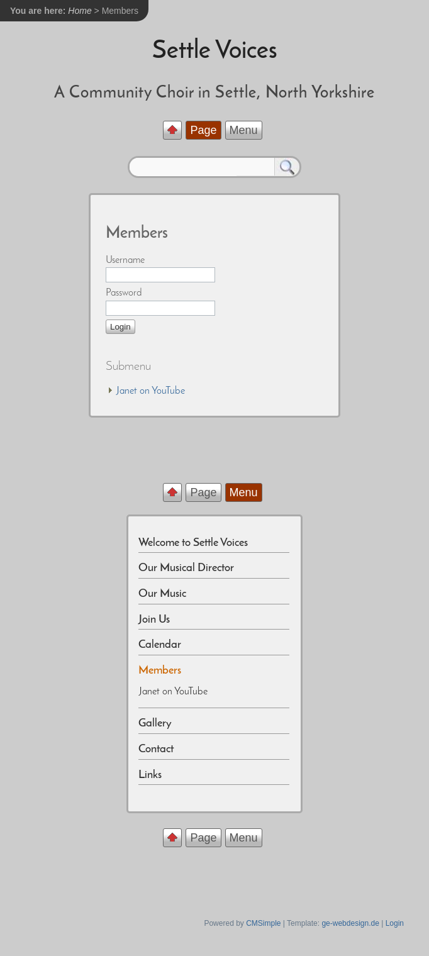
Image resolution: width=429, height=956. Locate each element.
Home (79, 11)
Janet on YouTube (150, 391)
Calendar (159, 645)
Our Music (163, 594)
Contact (156, 749)
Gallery (155, 724)
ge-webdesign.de (350, 923)
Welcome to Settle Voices (193, 543)
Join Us (154, 620)
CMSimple (263, 923)
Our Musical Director (186, 568)
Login (395, 923)
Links (150, 775)
